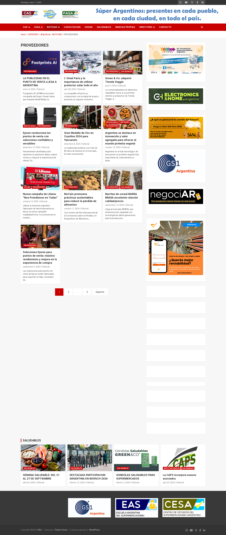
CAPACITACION (72, 27)
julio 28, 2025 (70, 89)
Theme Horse (60, 530)
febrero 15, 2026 (77, 482)
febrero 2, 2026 (123, 482)
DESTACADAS (30, 126)
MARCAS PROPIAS (125, 27)
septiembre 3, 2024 (32, 267)
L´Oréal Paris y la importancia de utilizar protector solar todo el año (81, 82)
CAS (25, 27)
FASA (37, 27)
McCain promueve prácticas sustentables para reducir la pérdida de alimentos (80, 199)
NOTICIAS (52, 27)
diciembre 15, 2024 (31, 147)
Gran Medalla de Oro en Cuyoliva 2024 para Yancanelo (79, 136)
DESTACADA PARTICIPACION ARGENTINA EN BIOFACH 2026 (89, 476)
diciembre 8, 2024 (72, 144)
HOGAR (89, 27)
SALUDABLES (104, 27)
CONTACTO (165, 27)
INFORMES (124, 122)
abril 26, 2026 (29, 482)
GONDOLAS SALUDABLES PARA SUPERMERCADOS (135, 476)
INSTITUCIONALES (172, 468)
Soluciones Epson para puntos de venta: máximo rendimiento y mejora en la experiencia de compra (40, 257)
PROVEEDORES (30, 71)
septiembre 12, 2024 (114, 205)
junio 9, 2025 (111, 85)
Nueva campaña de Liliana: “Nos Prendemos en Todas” (40, 195)
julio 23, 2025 (169, 482)
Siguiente (100, 292)
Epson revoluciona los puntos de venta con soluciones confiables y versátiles (38, 138)
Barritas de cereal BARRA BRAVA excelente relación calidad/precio (121, 197)
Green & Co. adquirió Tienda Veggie (118, 80)
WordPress (94, 530)
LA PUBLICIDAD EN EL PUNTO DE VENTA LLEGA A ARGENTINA (40, 82)
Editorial (40, 89)
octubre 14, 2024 (112, 147)
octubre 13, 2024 (30, 201)
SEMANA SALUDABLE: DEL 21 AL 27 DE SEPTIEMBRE (41, 476)
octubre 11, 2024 (71, 208)
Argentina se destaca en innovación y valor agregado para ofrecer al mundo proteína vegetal (120, 138)
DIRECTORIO (145, 27)
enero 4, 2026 (29, 89)
